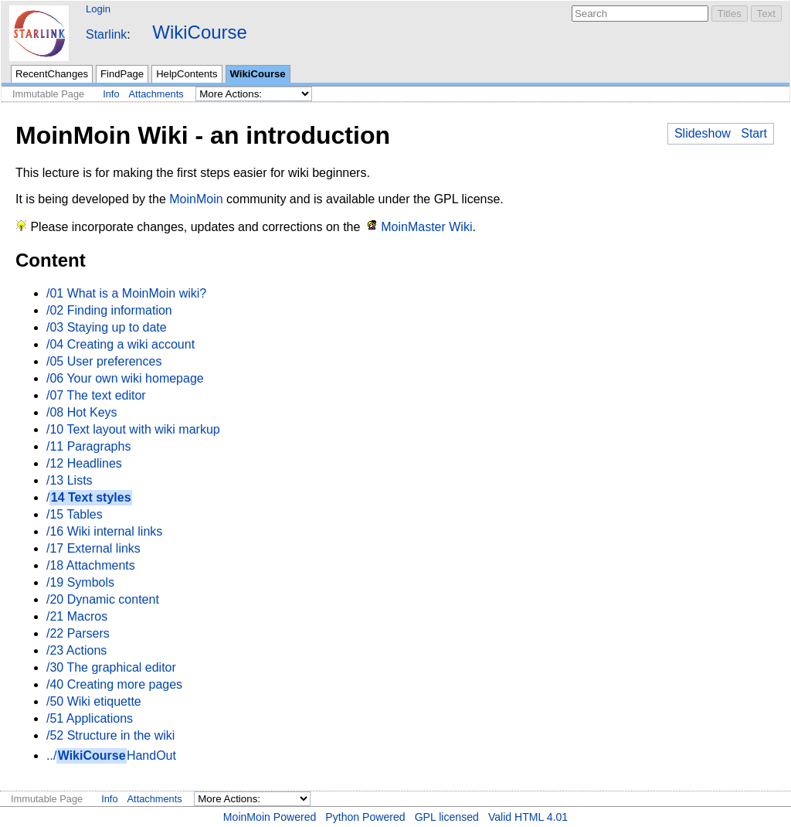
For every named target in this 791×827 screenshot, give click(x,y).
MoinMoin (195, 199)
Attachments (156, 94)
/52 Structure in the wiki (110, 735)
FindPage (122, 74)
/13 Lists (69, 480)
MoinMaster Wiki (426, 226)
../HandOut (111, 756)
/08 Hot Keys (81, 412)
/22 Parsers (78, 633)
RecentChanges (51, 74)
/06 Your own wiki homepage (125, 378)
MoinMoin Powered (270, 817)
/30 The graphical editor (111, 667)
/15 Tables (74, 514)
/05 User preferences (103, 361)
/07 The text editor (96, 395)
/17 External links (93, 548)
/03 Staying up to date (106, 327)
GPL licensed (447, 817)
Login (98, 9)
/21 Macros (76, 616)
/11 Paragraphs (88, 446)
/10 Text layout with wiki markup (133, 429)
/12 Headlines (84, 463)
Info (111, 94)
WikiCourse (199, 32)
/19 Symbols (80, 582)
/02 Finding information (109, 310)
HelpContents (186, 74)
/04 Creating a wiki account (120, 344)
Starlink (106, 34)
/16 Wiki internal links (104, 531)
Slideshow (702, 133)
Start (754, 133)
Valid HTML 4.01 (528, 817)
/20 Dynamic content (102, 599)
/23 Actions (76, 650)
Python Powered (365, 817)
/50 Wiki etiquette (93, 701)
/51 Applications (89, 718)
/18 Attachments (90, 565)
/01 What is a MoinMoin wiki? (126, 293)
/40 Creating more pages (114, 684)
